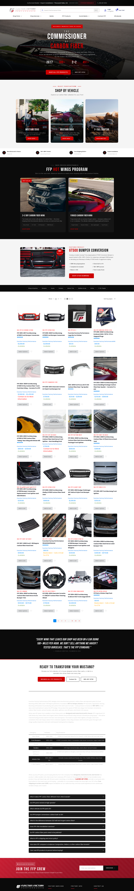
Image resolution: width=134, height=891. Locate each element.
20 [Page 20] (75, 621)
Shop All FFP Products (58, 72)
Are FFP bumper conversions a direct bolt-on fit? (67, 815)
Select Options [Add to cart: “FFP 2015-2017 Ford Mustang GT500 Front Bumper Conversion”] (23, 352)
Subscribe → (110, 868)
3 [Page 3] (61, 621)
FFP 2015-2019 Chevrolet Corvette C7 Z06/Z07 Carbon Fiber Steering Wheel (54, 596)
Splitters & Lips (82, 288)
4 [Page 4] (65, 621)
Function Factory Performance (26, 342)
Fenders (61, 288)
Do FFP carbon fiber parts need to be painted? (67, 833)
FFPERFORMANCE (87, 3)
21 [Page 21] (79, 621)
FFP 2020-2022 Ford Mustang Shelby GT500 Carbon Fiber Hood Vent (54, 493)
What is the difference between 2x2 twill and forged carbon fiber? (67, 821)
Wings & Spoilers (33, 288)
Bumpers (44, 288)
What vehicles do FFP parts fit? (67, 809)
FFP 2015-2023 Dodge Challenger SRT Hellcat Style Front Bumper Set (79, 493)
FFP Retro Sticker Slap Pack (103, 594)
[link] (53, 299)
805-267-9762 (102, 3)
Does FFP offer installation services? (67, 827)
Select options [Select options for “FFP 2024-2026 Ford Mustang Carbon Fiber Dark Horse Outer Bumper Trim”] (23, 611)
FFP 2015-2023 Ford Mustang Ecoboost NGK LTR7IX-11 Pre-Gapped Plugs (103, 335)
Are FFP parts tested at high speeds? (67, 803)
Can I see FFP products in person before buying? (67, 851)
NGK (114, 342)
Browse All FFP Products (51, 680)
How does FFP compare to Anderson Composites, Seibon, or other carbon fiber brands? (67, 845)
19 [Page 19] (72, 621)
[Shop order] (110, 299)
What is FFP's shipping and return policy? (67, 839)
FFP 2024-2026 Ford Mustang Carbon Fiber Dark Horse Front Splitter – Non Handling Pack (53, 440)
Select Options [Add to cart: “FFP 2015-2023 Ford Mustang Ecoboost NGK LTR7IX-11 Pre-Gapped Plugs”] (99, 352)
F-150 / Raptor (102, 288)
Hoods (53, 288)
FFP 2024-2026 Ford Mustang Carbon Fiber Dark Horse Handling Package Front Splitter (79, 441)
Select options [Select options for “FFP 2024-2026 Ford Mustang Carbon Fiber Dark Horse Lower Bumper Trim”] (99, 561)
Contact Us (72, 680)
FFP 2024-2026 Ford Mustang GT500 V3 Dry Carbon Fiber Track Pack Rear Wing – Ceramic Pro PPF (28, 387)
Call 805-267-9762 (81, 780)
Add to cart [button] (73, 352)
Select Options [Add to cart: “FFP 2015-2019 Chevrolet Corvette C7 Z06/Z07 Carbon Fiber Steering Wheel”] (48, 611)
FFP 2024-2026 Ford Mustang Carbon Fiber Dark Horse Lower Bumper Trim (104, 544)
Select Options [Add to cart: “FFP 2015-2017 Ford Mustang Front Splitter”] (99, 509)
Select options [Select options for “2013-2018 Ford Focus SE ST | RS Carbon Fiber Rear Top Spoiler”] (74, 405)
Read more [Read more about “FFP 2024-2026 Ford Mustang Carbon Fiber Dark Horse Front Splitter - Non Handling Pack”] (47, 457)
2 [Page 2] (58, 621)
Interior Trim (70, 288)
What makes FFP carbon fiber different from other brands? (67, 797)
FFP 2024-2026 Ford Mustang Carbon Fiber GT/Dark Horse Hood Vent (105, 440)
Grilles (92, 288)
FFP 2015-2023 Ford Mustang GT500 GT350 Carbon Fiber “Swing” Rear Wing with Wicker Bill (28, 439)
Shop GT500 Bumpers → (81, 276)
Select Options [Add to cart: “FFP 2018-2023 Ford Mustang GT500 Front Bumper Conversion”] (48, 352)
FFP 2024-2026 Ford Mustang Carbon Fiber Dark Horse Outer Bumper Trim (27, 596)
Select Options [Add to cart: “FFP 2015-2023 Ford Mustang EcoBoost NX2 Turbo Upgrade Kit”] (74, 611)
